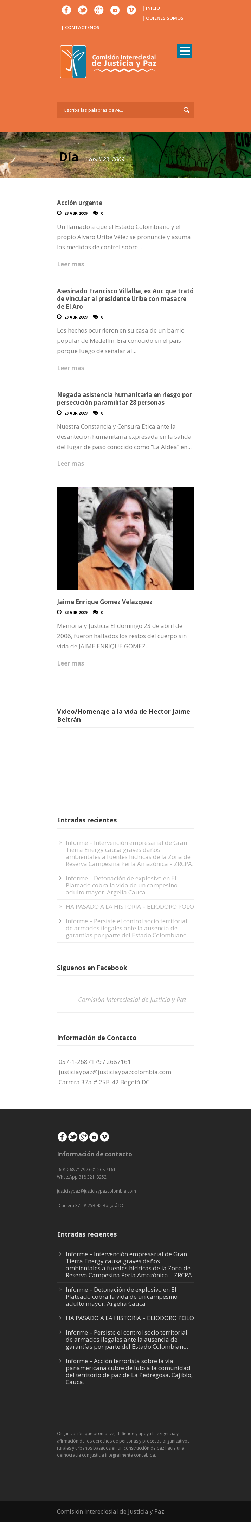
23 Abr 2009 (75, 213)
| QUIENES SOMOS (163, 18)
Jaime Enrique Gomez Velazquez (105, 602)
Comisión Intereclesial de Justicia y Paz (132, 999)
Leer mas (70, 264)
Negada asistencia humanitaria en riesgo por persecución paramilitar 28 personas (124, 398)
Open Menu (184, 51)
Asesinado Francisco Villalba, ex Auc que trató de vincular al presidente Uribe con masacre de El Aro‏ (125, 298)
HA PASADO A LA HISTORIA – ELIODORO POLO (130, 907)
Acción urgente (79, 203)
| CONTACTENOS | (82, 27)
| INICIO (151, 8)
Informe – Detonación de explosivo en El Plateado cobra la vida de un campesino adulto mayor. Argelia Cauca (122, 885)
